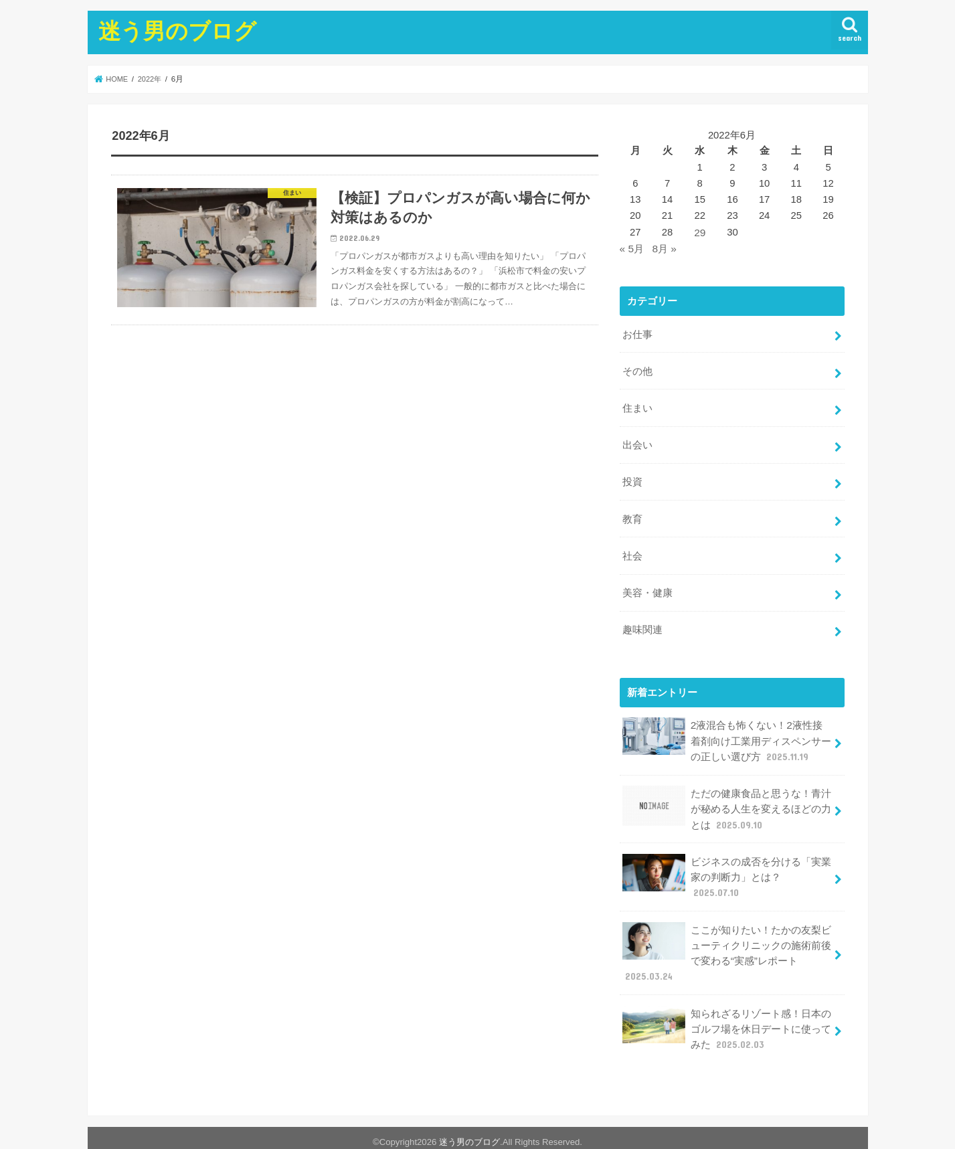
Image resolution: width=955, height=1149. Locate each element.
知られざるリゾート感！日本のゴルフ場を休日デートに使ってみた (726, 999)
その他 (637, 367)
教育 (632, 508)
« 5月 (632, 247)
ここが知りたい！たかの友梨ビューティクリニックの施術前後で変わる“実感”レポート (726, 926)
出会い (637, 437)
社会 (632, 544)
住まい (637, 402)
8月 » (664, 247)
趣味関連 (642, 615)
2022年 (152, 79)
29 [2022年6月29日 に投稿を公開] (699, 232)
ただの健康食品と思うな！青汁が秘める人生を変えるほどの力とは (726, 788)
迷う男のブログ (177, 30)
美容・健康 (647, 579)
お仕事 (637, 332)
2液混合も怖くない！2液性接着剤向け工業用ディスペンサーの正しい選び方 (727, 723)
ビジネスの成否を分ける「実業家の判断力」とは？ (726, 853)
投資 (632, 473)
